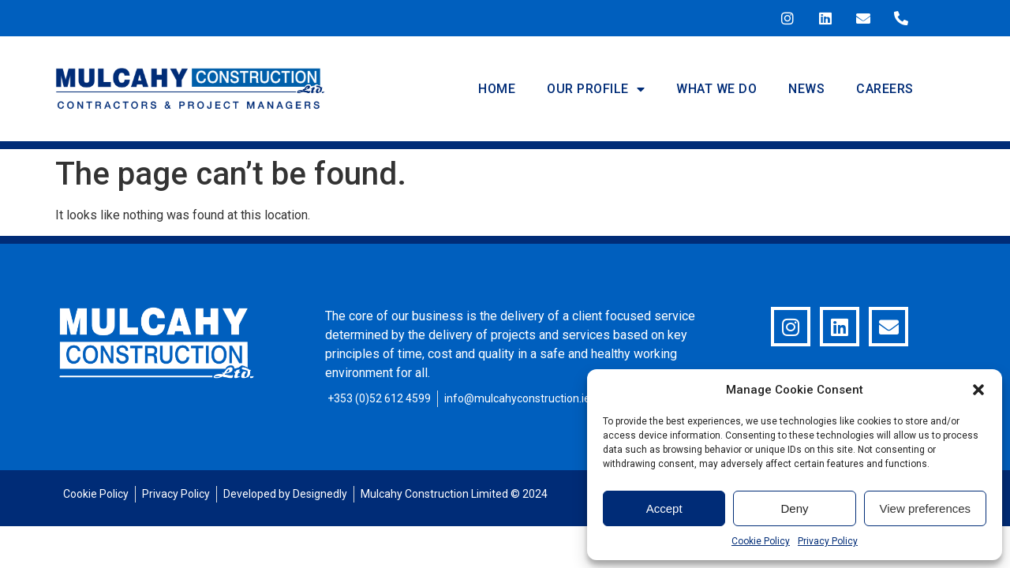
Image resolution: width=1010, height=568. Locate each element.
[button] (978, 390)
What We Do (716, 88)
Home (496, 88)
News (806, 88)
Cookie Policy (760, 541)
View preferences (925, 508)
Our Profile (596, 89)
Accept (664, 508)
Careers (885, 88)
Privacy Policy (828, 541)
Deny (794, 508)
